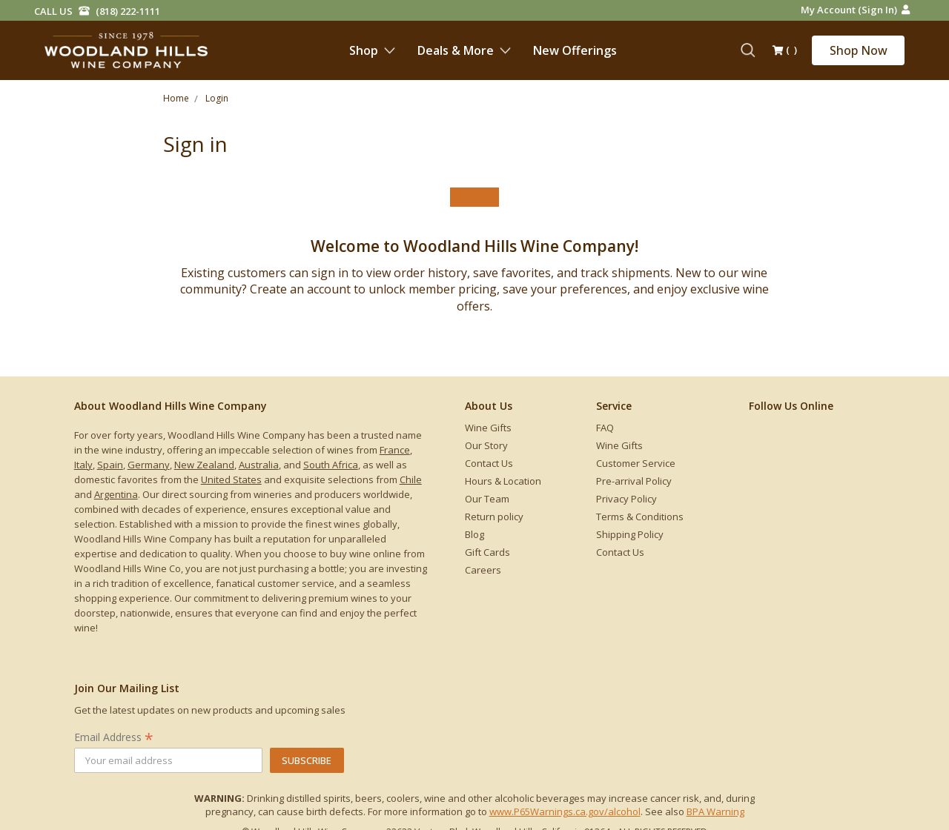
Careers (483, 570)
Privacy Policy (626, 498)
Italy (83, 464)
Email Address (113, 737)
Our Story (486, 445)
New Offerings (575, 50)
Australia (259, 464)
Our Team (487, 498)
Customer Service (635, 463)
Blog (474, 534)
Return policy (494, 516)
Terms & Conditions (640, 516)
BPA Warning (715, 811)
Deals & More (464, 50)
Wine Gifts (488, 427)
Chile (411, 479)
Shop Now (858, 50)
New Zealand (204, 464)
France (395, 449)
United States (231, 479)
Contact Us (489, 463)
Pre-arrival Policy (634, 481)
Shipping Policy (630, 534)
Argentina (116, 494)
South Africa (330, 464)
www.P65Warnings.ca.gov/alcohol (565, 811)
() (785, 51)
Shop (372, 50)
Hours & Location (503, 481)
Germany (149, 464)
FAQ (605, 427)
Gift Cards (487, 552)
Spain (110, 464)
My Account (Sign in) (855, 9)
